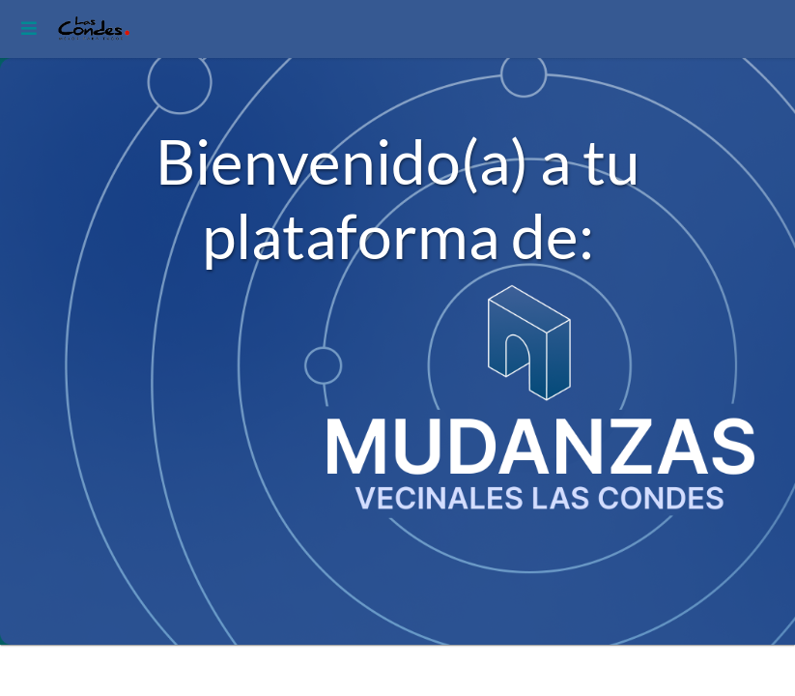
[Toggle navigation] (26, 29)
